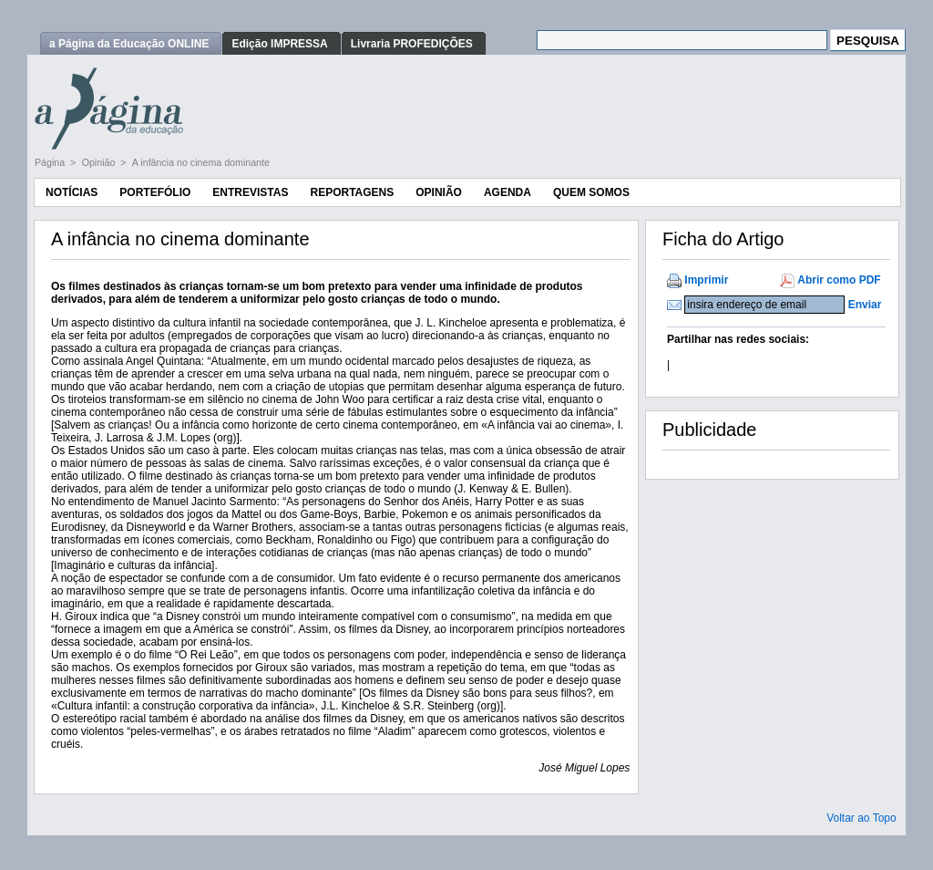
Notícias (71, 192)
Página (51, 162)
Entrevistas (250, 192)
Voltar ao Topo (861, 818)
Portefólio (154, 192)
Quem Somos (591, 192)
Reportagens (352, 192)
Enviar (865, 304)
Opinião (100, 162)
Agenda (507, 192)
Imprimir (706, 280)
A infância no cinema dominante (201, 162)
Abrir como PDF (838, 280)
